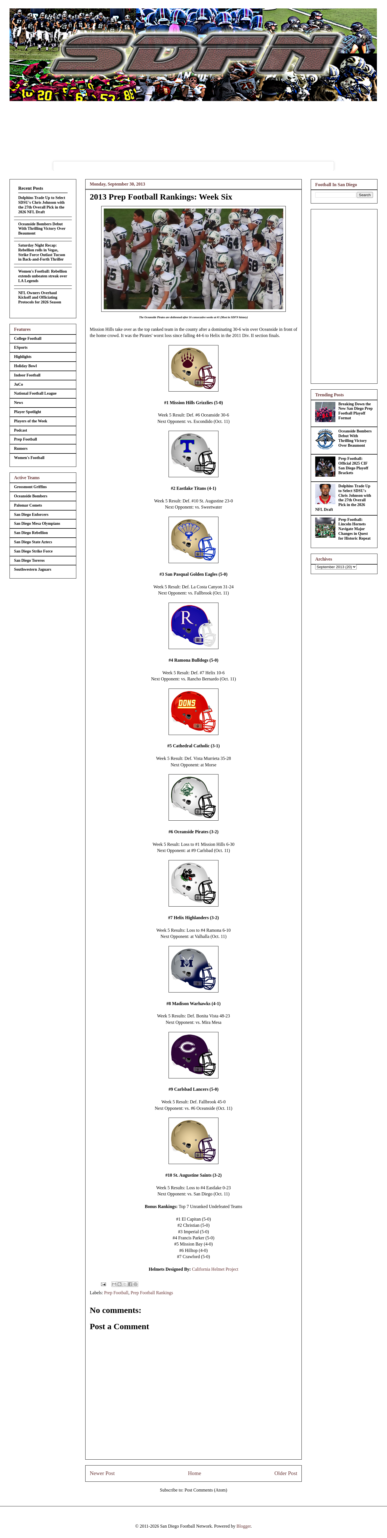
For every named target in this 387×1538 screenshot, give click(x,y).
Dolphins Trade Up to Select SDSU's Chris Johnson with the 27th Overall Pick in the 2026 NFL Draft (41, 205)
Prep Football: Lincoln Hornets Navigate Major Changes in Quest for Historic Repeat (354, 529)
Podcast (20, 430)
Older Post (285, 1473)
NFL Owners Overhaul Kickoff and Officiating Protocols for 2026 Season (39, 298)
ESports (20, 347)
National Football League (35, 393)
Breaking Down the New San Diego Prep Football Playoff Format (355, 411)
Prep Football (116, 1292)
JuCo (18, 384)
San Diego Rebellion (31, 533)
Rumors (20, 448)
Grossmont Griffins (30, 487)
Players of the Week (30, 421)
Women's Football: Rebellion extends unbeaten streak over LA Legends (42, 276)
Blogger (243, 1526)
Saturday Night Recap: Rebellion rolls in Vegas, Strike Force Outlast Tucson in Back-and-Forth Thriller (41, 252)
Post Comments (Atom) (206, 1490)
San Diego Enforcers (31, 514)
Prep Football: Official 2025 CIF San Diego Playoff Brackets (353, 466)
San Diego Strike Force (33, 551)
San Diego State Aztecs (33, 542)
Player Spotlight (27, 412)
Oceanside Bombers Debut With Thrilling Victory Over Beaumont (41, 229)
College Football (28, 338)
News (18, 403)
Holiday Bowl (25, 366)
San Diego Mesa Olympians (37, 523)
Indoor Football (27, 375)
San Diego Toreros (29, 560)
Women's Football (29, 458)
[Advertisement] (344, 295)
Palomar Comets (28, 505)
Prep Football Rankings (152, 1292)
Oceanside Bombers (30, 496)
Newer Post (102, 1473)
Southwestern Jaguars (32, 569)
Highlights (22, 357)
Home (194, 1473)
